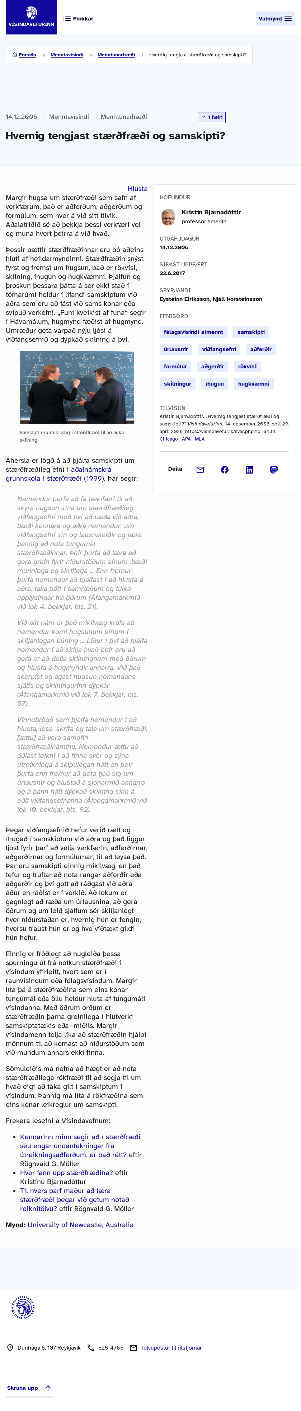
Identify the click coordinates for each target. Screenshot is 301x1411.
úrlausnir (176, 349)
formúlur (175, 366)
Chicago (169, 439)
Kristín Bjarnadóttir (211, 212)
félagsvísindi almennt (193, 332)
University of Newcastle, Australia (81, 1224)
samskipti (251, 332)
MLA (200, 439)
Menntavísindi (67, 55)
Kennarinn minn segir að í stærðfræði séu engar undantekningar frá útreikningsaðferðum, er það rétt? (80, 1145)
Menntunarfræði (116, 55)
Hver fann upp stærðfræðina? (66, 1172)
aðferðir (261, 349)
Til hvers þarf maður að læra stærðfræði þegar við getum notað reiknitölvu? (74, 1199)
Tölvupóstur (171, 1347)
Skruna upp (29, 1388)
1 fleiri (211, 117)
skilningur (177, 383)
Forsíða (27, 55)
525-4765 (110, 1347)
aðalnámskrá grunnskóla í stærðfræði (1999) (59, 474)
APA (186, 439)
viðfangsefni (219, 349)
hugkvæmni (253, 383)
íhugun (215, 383)
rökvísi (247, 366)
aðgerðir (212, 366)
